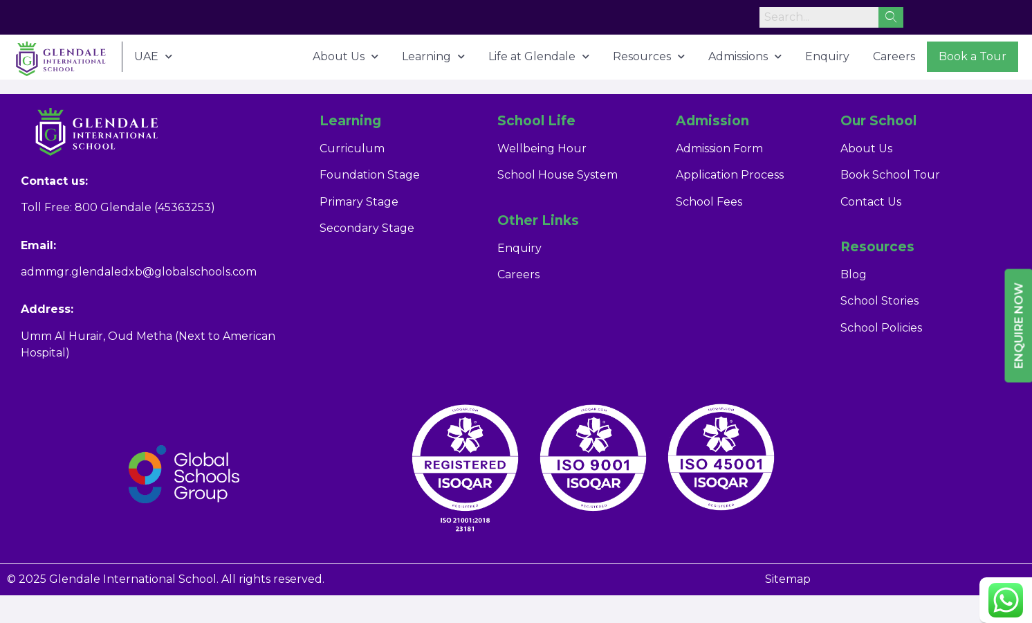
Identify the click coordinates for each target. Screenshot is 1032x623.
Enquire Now (1019, 326)
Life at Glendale (538, 56)
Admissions (745, 56)
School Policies (881, 327)
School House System (557, 174)
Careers (894, 56)
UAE (153, 56)
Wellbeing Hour (542, 148)
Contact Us (870, 201)
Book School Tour (890, 174)
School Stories (879, 300)
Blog (853, 274)
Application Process (730, 174)
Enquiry (827, 56)
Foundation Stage (370, 174)
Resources (649, 56)
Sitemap (788, 579)
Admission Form (719, 148)
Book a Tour (972, 56)
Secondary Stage (367, 228)
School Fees (709, 201)
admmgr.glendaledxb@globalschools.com (139, 271)
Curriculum (352, 148)
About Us (345, 56)
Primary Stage (359, 201)
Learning (433, 56)
